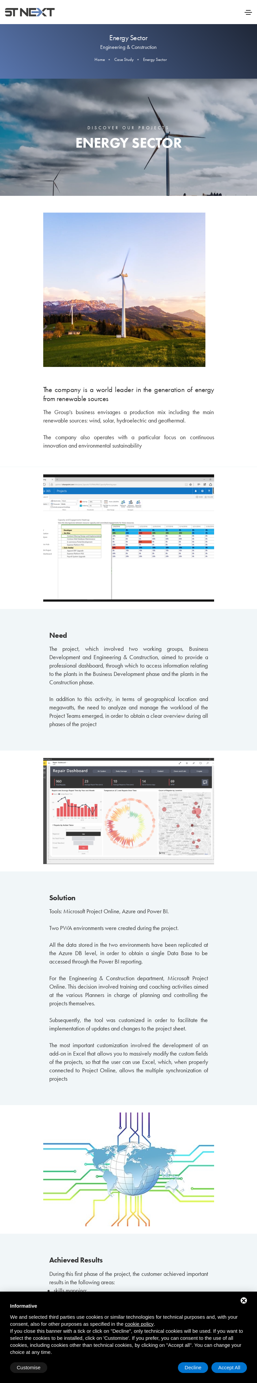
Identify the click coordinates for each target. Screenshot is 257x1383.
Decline (193, 1367)
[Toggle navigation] (248, 12)
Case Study (124, 59)
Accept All (229, 1367)
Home (99, 59)
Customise (29, 1367)
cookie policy (139, 1324)
